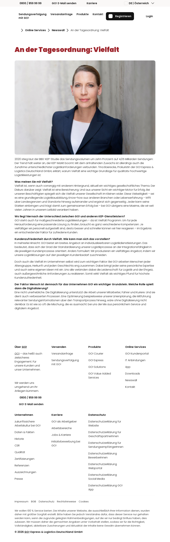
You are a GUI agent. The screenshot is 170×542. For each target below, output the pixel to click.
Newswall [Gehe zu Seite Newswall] (58, 30)
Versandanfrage (61, 14)
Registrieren (120, 16)
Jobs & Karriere (61, 435)
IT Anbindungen (135, 360)
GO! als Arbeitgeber (64, 421)
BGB (33, 501)
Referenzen (22, 465)
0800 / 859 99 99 (28, 3)
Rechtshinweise (66, 501)
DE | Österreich (136, 3)
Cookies (84, 501)
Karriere (89, 3)
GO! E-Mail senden (61, 3)
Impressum (21, 501)
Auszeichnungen (25, 472)
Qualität (20, 452)
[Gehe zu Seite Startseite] (17, 30)
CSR (17, 445)
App (127, 367)
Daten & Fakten (24, 432)
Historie (19, 439)
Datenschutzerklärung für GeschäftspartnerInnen (104, 434)
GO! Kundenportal (137, 354)
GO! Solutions (97, 367)
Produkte (83, 14)
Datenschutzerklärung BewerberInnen (102, 455)
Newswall (131, 380)
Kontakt (98, 14)
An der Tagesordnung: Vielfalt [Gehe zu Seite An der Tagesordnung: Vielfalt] (90, 30)
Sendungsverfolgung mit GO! (32, 16)
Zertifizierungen (24, 459)
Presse (19, 479)
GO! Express (95, 360)
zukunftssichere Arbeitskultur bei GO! (28, 423)
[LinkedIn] (17, 376)
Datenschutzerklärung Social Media (102, 477)
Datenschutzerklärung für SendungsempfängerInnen (105, 445)
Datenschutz (46, 501)
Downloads (132, 373)
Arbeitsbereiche (61, 428)
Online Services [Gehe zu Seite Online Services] (35, 30)
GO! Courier (95, 354)
